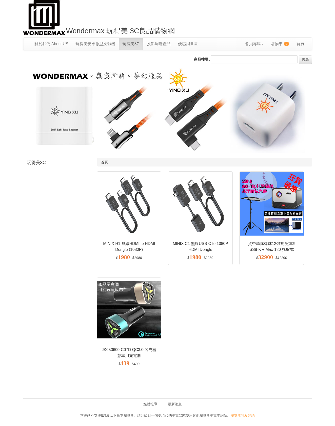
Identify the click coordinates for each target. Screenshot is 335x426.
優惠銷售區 (188, 44)
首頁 (300, 44)
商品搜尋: (202, 59)
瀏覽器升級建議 (243, 415)
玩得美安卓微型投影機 (95, 44)
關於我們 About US (51, 44)
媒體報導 (150, 404)
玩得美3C (130, 44)
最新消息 (175, 404)
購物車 (280, 44)
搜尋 (305, 60)
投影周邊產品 (159, 44)
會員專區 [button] (254, 44)
